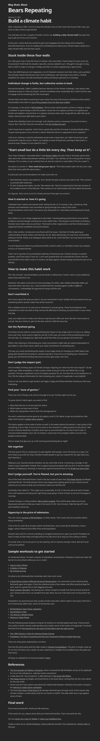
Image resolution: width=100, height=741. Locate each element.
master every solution (34, 419)
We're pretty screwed (46, 501)
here (47, 381)
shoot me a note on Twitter (26, 719)
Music (17, 4)
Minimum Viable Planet (19, 617)
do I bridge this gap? (57, 124)
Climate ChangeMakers (57, 647)
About (24, 4)
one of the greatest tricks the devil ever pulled (50, 102)
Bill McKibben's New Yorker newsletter (26, 609)
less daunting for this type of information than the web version (48, 628)
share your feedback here (50, 719)
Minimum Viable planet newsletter (27, 687)
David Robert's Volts (18, 612)
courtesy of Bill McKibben (31, 518)
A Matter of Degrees (18, 568)
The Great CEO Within (62, 676)
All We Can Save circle (79, 468)
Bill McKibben (37, 107)
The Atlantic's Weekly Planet (21, 615)
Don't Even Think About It (28, 690)
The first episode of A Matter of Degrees (26, 670)
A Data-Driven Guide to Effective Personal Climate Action (33, 581)
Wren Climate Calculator (20, 590)
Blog (10, 4)
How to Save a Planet (18, 565)
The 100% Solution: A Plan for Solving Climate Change (32, 633)
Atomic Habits (51, 155)
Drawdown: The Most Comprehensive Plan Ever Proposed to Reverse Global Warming (45, 636)
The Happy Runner (74, 479)
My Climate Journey (18, 571)
